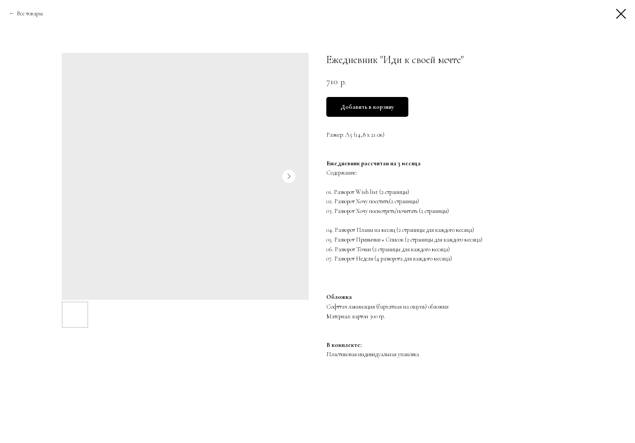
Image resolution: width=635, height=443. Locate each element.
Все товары (30, 13)
